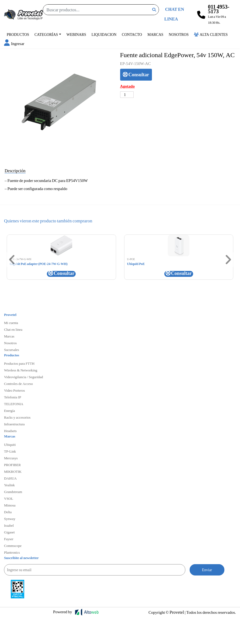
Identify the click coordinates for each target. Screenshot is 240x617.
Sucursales (11, 349)
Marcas (155, 34)
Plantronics (12, 552)
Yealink (9, 485)
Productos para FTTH (19, 363)
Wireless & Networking (20, 370)
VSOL (8, 498)
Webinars (76, 34)
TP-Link (10, 451)
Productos (18, 34)
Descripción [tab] (15, 170)
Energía (9, 410)
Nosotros (179, 34)
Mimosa (10, 505)
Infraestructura (14, 424)
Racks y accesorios (17, 417)
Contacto (132, 34)
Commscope (13, 545)
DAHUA (10, 478)
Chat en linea (13, 329)
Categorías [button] (46, 34)
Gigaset (9, 532)
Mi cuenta (11, 322)
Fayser (8, 539)
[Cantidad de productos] (127, 94)
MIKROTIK (13, 471)
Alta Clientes (211, 34)
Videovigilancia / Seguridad (23, 377)
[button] (14, 43)
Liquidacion (104, 34)
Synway (9, 518)
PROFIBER (12, 465)
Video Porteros (14, 390)
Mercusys (11, 458)
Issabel (9, 525)
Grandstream (13, 492)
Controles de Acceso (18, 383)
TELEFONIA (13, 404)
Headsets (10, 431)
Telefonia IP (12, 397)
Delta (8, 512)
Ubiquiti (10, 444)
